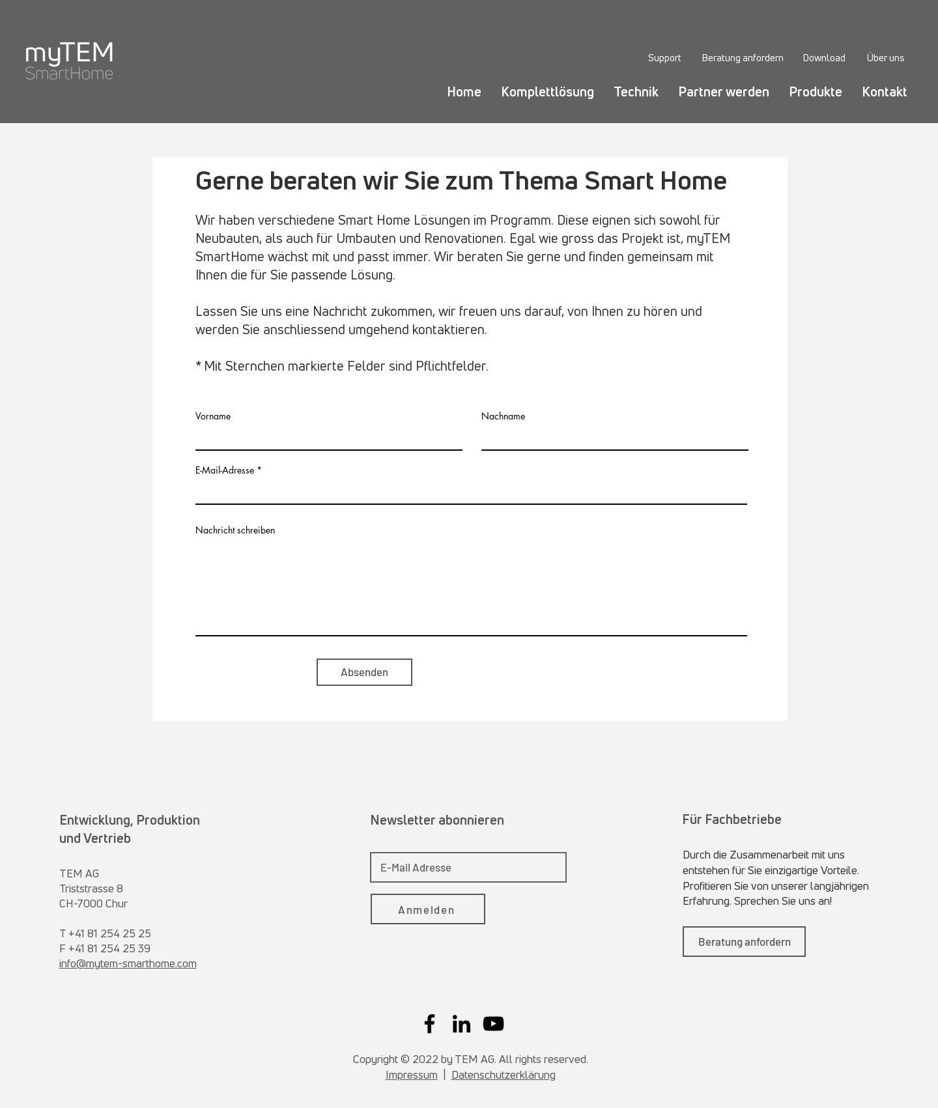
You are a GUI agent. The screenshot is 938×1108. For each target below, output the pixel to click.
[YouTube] (493, 1023)
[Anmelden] (428, 909)
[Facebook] (429, 1023)
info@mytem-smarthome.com (128, 963)
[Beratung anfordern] (742, 57)
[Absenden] (364, 672)
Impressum (412, 1074)
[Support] (664, 57)
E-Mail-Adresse (224, 470)
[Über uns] (885, 57)
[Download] (824, 57)
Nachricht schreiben (235, 530)
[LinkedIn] (461, 1023)
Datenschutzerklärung (503, 1074)
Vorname (213, 416)
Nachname (503, 416)
